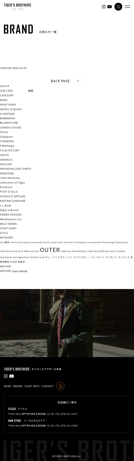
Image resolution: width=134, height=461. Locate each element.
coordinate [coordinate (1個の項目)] (94, 242)
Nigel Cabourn (9, 210)
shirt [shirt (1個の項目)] (112, 251)
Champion (6, 136)
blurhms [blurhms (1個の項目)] (69, 242)
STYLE (4, 233)
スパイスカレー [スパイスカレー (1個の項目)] (81, 257)
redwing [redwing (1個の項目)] (65, 251)
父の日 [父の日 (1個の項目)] (13, 261)
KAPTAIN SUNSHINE (13, 201)
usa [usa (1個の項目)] (42, 257)
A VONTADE (7, 113)
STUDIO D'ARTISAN (12, 196)
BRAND (18, 386)
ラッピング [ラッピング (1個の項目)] (124, 257)
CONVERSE (7, 141)
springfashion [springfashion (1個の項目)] (21, 257)
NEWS (4, 100)
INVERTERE (7, 173)
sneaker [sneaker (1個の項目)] (121, 251)
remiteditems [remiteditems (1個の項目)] (79, 251)
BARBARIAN (7, 118)
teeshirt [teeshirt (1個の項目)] (34, 257)
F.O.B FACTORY (10, 150)
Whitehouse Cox (11, 219)
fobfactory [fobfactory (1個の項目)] (122, 242)
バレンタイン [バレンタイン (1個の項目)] (98, 257)
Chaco (4, 132)
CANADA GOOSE (10, 127)
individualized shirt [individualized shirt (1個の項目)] (11, 251)
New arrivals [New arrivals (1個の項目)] (31, 251)
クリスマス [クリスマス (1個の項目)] (59, 257)
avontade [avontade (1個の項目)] (36, 242)
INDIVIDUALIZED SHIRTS (15, 168)
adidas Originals (11, 109)
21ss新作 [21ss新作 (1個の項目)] (5, 242)
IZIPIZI (4, 155)
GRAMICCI (6, 159)
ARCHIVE (5, 271)
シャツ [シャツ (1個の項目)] (69, 257)
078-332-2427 (69, 413)
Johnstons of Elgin (12, 182)
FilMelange (7, 145)
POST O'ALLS (9, 191)
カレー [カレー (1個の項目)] (48, 257)
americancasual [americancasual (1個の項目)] (20, 242)
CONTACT (47, 386)
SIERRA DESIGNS (11, 214)
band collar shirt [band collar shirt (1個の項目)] (53, 242)
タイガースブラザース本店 (46, 369)
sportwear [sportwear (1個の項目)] (6, 257)
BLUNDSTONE (9, 123)
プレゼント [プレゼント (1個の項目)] (111, 257)
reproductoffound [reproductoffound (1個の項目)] (98, 251)
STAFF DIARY (8, 228)
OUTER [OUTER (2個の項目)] (50, 249)
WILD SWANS (8, 223)
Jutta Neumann (10, 178)
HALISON (6, 164)
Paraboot (6, 187)
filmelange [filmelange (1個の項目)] (108, 242)
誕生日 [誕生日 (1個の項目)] (21, 261)
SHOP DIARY (8, 104)
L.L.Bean (5, 205)
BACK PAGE (67, 81)
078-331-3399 (69, 425)
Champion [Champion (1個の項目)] (81, 242)
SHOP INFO (32, 386)
